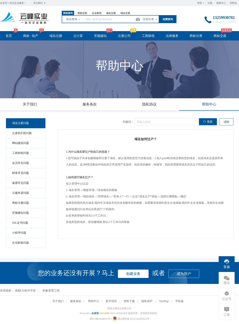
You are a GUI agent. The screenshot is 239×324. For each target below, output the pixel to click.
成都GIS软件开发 (25, 290)
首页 (9, 35)
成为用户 (184, 274)
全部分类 (150, 19)
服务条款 (75, 301)
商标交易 (82, 13)
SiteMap (164, 301)
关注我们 (39, 3)
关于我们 (58, 301)
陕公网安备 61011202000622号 (131, 318)
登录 (199, 3)
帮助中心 (93, 301)
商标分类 (196, 35)
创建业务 (133, 274)
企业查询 (96, 13)
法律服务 (172, 35)
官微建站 (100, 35)
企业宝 (95, 313)
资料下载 (129, 301)
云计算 (78, 35)
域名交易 (125, 13)
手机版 (179, 301)
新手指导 (111, 301)
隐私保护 (147, 301)
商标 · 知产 (30, 35)
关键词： (128, 121)
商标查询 (68, 13)
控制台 (233, 3)
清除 (226, 121)
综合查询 (73, 19)
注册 (210, 3)
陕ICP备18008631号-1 (101, 318)
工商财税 (148, 35)
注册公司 (124, 35)
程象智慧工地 (51, 290)
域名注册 (111, 13)
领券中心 (221, 3)
